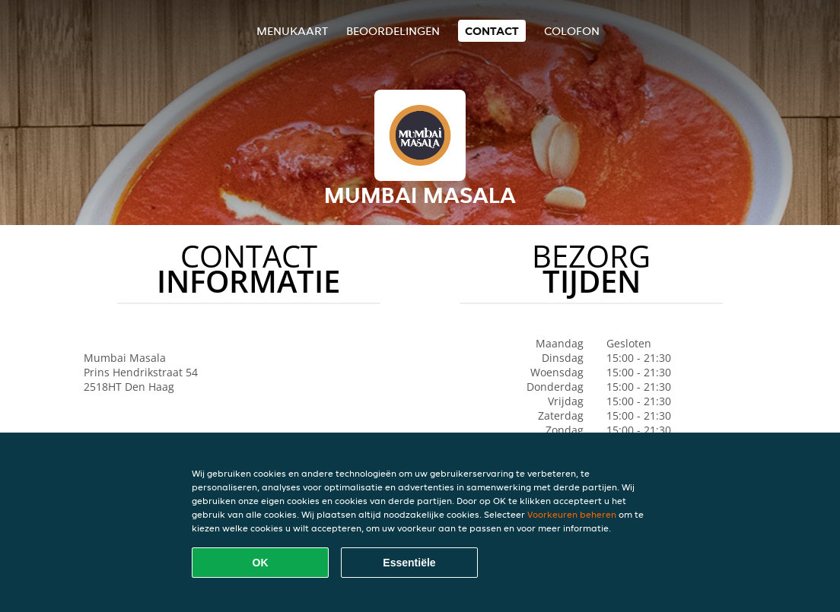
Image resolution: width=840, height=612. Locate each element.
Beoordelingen (393, 31)
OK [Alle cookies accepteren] (261, 563)
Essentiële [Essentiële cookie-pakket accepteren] (409, 563)
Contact (492, 31)
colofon (572, 31)
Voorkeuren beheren (571, 514)
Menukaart (292, 31)
